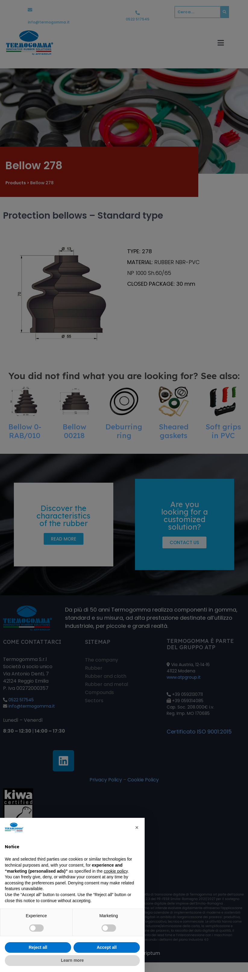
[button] (137, 827)
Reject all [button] (38, 947)
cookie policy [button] (115, 871)
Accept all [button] (107, 947)
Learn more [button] (72, 960)
